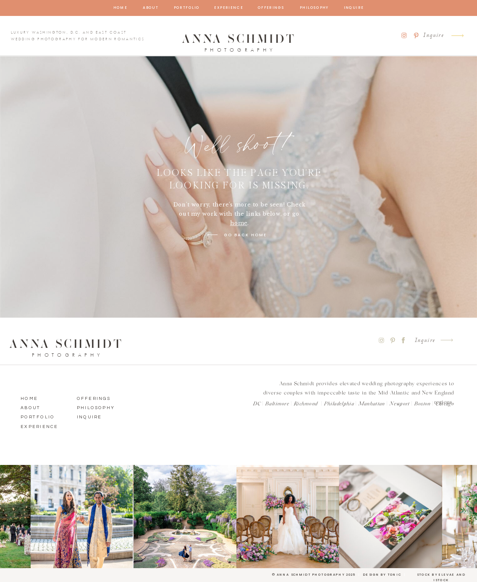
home (238, 222)
